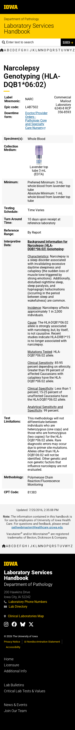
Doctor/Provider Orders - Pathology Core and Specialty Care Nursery (36, 120)
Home (8, 659)
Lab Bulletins (14, 685)
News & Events (15, 705)
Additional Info (15, 671)
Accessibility (13, 647)
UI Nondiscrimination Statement (42, 641)
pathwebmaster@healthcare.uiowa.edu (37, 527)
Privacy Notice (12, 641)
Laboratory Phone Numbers (25, 602)
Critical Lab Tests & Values (24, 691)
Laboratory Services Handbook (29, 29)
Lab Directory (15, 606)
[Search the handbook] (32, 42)
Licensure (11, 665)
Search (68, 42)
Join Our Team (15, 711)
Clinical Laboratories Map (24, 616)
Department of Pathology (21, 19)
